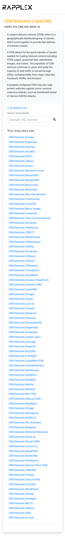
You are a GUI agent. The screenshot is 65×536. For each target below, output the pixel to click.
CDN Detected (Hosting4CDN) (25, 322)
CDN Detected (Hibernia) (22, 318)
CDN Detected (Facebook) (23, 251)
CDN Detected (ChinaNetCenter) (26, 365)
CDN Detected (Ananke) (22, 151)
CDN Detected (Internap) (22, 341)
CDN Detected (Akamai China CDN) (28, 465)
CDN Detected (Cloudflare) (23, 275)
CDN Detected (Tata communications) (30, 218)
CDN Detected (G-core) (21, 517)
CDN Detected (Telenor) (22, 260)
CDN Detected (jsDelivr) (22, 508)
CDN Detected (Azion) (21, 165)
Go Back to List (17, 108)
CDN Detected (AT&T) (21, 156)
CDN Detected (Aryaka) (21, 137)
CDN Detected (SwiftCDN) (23, 455)
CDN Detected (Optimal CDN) (25, 398)
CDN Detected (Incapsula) (23, 332)
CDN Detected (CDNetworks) (25, 242)
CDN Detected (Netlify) (21, 384)
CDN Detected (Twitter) (21, 474)
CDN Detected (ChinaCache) (24, 199)
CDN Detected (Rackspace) (24, 413)
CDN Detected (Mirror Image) (25, 208)
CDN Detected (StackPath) (23, 451)
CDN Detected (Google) (21, 294)
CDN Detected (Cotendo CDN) (25, 284)
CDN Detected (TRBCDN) (22, 470)
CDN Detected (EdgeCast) (23, 142)
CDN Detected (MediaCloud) (24, 237)
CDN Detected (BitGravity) (23, 189)
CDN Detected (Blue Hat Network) (27, 194)
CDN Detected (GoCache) (23, 222)
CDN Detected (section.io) (23, 446)
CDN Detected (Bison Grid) (23, 185)
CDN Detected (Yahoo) (21, 161)
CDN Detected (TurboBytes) (24, 270)
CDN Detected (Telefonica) (23, 227)
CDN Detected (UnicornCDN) (24, 479)
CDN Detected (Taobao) (22, 308)
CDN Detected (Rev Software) (25, 422)
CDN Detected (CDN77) (21, 232)
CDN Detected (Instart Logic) (25, 337)
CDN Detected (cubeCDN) (23, 289)
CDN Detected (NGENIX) (22, 389)
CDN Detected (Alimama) (23, 313)
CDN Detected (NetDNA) (22, 379)
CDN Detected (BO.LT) (21, 503)
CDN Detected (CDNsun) (22, 256)
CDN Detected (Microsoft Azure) (26, 170)
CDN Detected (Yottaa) (21, 493)
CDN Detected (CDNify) (21, 246)
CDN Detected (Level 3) (21, 303)
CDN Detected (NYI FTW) (22, 394)
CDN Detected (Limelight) (23, 356)
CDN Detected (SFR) (20, 513)
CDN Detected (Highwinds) (23, 327)
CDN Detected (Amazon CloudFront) (29, 280)
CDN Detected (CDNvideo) (23, 265)
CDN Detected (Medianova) (24, 370)
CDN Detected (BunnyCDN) (23, 175)
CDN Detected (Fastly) (21, 299)
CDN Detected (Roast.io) (22, 436)
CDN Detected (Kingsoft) (22, 346)
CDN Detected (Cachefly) (22, 203)
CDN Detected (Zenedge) (22, 498)
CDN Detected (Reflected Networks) (28, 432)
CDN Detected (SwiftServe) (23, 460)
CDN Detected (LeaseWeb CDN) (26, 360)
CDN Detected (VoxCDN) (22, 484)
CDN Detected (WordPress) (24, 489)
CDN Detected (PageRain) (23, 403)
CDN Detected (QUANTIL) (23, 375)
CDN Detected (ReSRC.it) (22, 417)
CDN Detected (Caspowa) (23, 213)
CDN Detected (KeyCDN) (22, 351)
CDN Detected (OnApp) (21, 408)
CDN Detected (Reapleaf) (22, 427)
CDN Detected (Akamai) (22, 146)
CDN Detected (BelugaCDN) (24, 180)
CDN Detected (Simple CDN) (24, 441)
